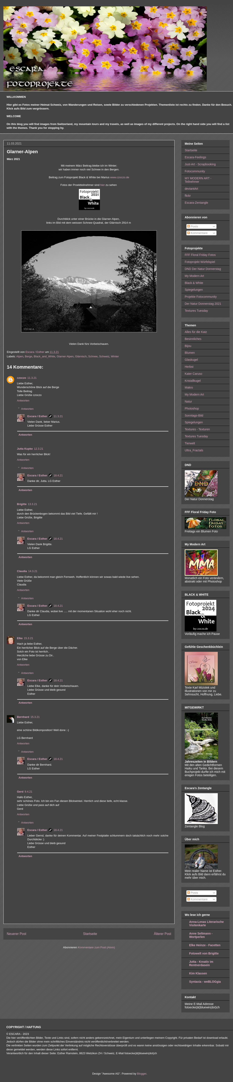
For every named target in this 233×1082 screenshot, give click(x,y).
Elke (20, 638)
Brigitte (22, 504)
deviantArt (191, 188)
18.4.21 (58, 475)
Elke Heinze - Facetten (205, 945)
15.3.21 (28, 638)
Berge (28, 356)
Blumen (190, 352)
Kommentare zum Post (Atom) (96, 947)
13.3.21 (32, 504)
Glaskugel (191, 359)
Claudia (22, 571)
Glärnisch (81, 356)
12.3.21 (38, 448)
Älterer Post (162, 934)
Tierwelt (190, 443)
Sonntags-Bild (194, 415)
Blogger (141, 1073)
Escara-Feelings (195, 157)
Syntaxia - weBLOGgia (205, 981)
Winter (115, 356)
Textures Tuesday (196, 310)
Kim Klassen (198, 973)
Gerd (20, 791)
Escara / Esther (37, 416)
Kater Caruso (193, 373)
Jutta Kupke (25, 448)
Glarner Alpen (65, 356)
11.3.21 (31, 377)
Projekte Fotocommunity (201, 296)
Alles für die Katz (196, 332)
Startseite (90, 934)
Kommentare (197, 233)
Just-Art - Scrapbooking (200, 164)
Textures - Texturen (197, 429)
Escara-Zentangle (196, 202)
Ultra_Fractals (194, 450)
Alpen (19, 356)
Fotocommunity (195, 171)
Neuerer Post (16, 934)
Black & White (194, 283)
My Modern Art (194, 276)
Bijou (188, 346)
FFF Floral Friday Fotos (200, 255)
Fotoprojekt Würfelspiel (200, 262)
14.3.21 (32, 571)
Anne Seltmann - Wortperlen (200, 935)
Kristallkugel (193, 380)
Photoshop (192, 408)
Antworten (23, 400)
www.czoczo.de (119, 177)
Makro (189, 387)
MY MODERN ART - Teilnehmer (198, 180)
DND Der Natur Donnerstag (203, 269)
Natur (188, 401)
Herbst (189, 366)
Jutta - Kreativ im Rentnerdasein (201, 963)
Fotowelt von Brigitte (204, 953)
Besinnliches (193, 339)
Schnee (93, 356)
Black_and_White (44, 356)
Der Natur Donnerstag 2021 (203, 303)
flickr (188, 195)
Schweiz (104, 356)
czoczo (21, 377)
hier (102, 185)
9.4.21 (28, 791)
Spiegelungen (194, 289)
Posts (192, 226)
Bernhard (23, 717)
